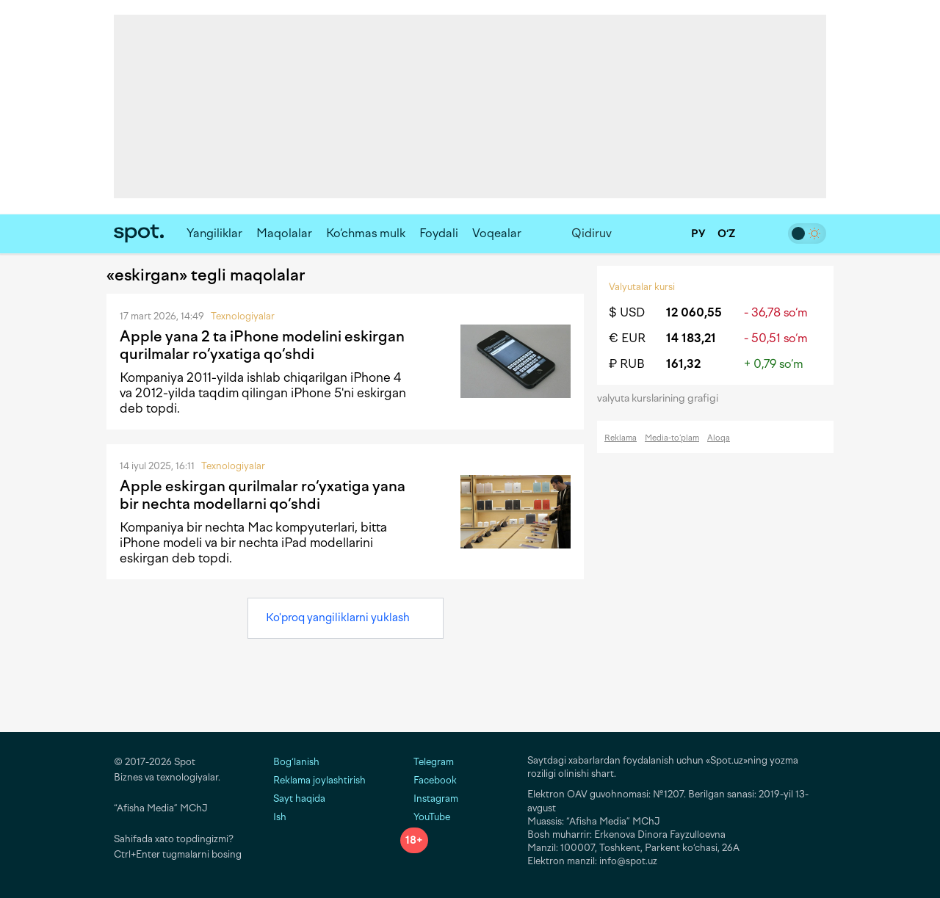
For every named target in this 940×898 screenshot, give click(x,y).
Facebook (428, 780)
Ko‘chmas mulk (365, 233)
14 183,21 (691, 338)
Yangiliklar (214, 233)
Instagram (429, 798)
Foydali (438, 233)
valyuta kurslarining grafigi (662, 398)
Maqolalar (284, 233)
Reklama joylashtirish (319, 780)
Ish (279, 816)
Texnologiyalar (243, 316)
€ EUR (627, 338)
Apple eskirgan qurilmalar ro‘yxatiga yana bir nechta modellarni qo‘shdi (262, 495)
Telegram (427, 761)
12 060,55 (694, 312)
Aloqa (718, 438)
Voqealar (496, 233)
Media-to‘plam (672, 438)
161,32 (683, 364)
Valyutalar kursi (642, 286)
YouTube (425, 816)
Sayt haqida (299, 798)
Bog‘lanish (296, 761)
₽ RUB (627, 364)
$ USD (627, 312)
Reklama (620, 438)
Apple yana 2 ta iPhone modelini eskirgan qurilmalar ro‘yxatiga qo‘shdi (262, 345)
